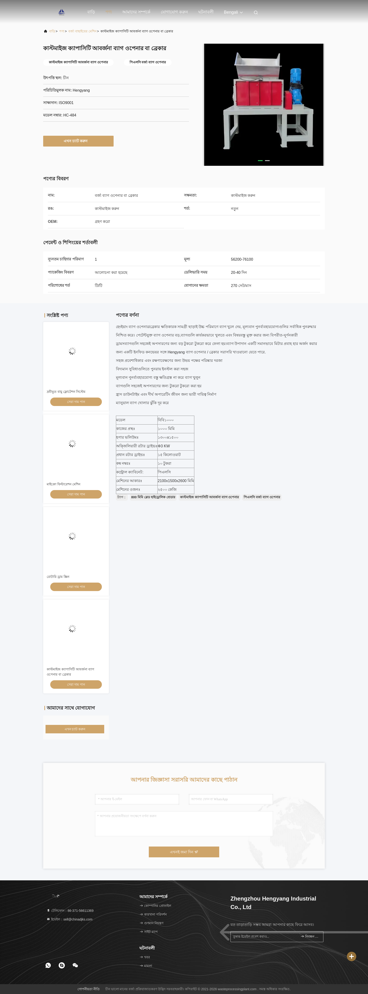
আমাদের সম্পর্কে (136, 12)
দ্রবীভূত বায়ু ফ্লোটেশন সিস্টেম (66, 392)
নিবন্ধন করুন (309, 936)
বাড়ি (91, 12)
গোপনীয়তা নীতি (88, 989)
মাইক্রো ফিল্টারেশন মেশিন (63, 484)
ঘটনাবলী (206, 12)
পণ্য (108, 12)
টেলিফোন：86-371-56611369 (69, 911)
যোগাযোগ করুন (174, 12)
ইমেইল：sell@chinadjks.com (69, 919)
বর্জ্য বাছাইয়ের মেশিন (82, 31)
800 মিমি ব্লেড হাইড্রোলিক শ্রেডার (153, 497)
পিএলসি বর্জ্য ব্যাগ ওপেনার (262, 497)
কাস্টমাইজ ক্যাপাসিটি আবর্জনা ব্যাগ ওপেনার (209, 497)
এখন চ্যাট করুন (78, 141)
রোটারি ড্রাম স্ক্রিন (58, 577)
